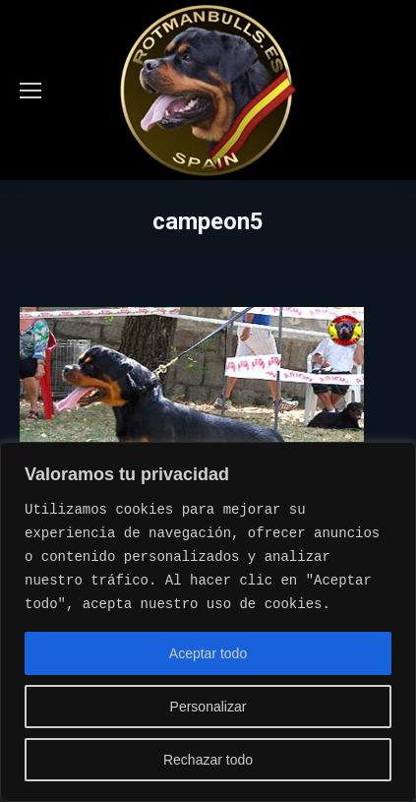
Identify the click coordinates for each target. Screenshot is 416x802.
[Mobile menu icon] (30, 90)
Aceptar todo (208, 653)
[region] (208, 622)
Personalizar (208, 706)
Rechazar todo (208, 760)
